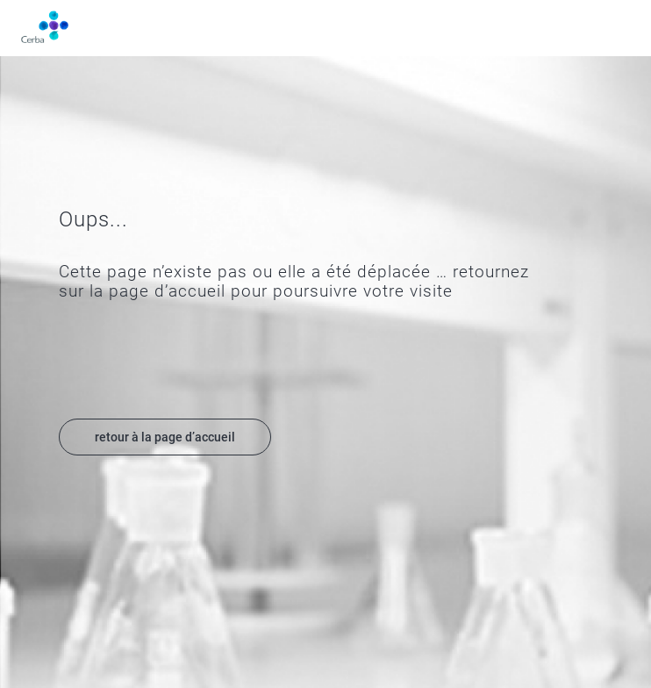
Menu (619, 28)
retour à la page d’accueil (165, 437)
